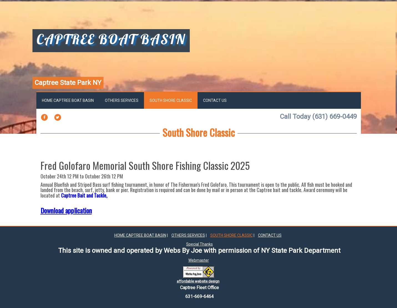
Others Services (121, 100)
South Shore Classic (171, 100)
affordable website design (198, 281)
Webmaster (198, 260)
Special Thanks (199, 244)
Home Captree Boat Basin (68, 100)
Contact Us (215, 100)
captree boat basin (111, 40)
